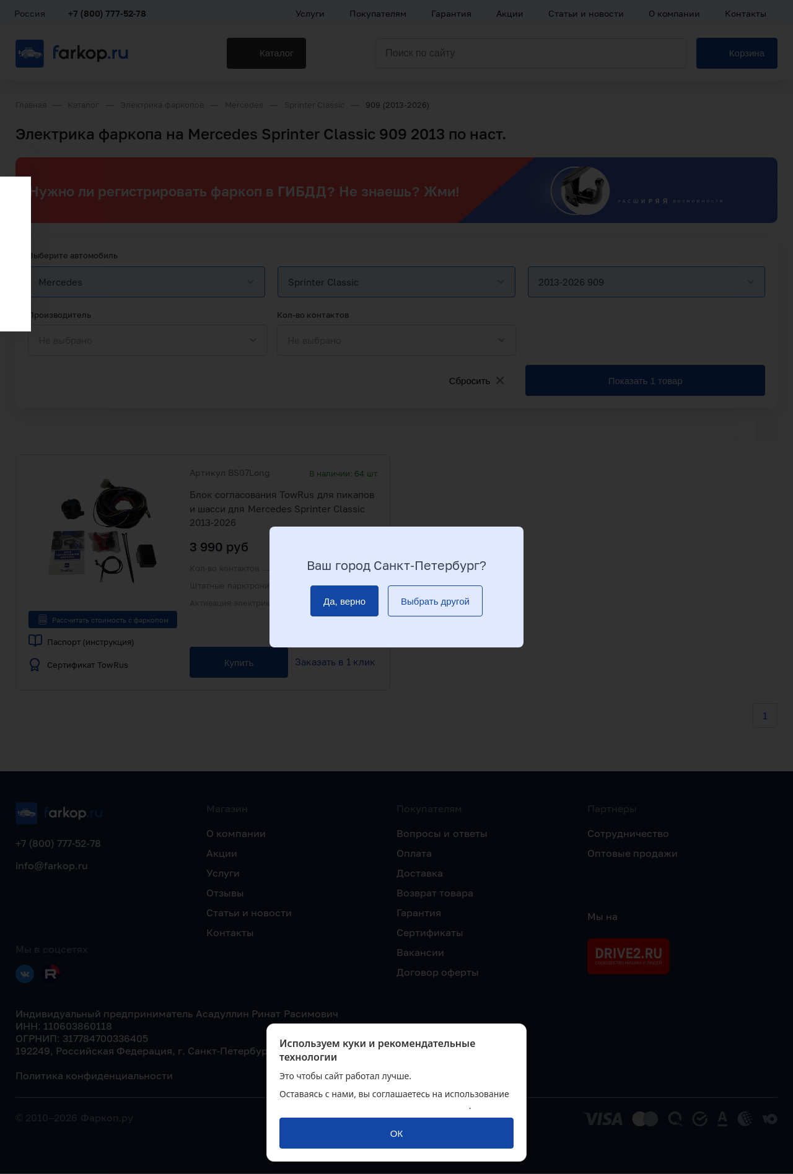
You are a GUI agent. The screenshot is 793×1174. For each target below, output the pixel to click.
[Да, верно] (344, 600)
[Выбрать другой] (435, 600)
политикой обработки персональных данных (374, 1105)
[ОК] (396, 1133)
